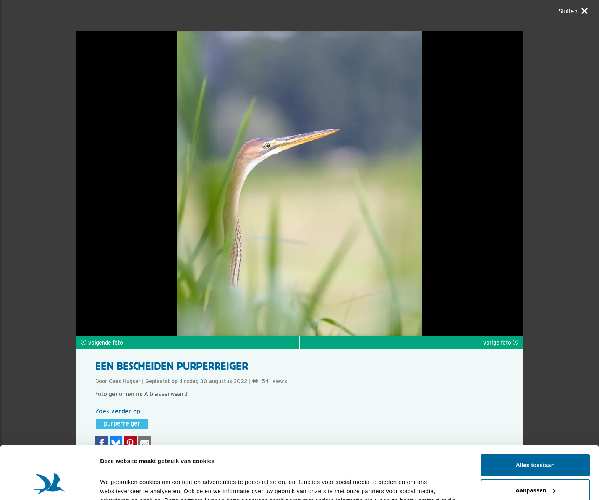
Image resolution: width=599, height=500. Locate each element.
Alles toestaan (535, 419)
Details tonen (118, 485)
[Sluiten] (573, 11)
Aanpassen (535, 444)
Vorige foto (500, 343)
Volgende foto (102, 343)
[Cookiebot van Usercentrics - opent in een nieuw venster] (49, 485)
